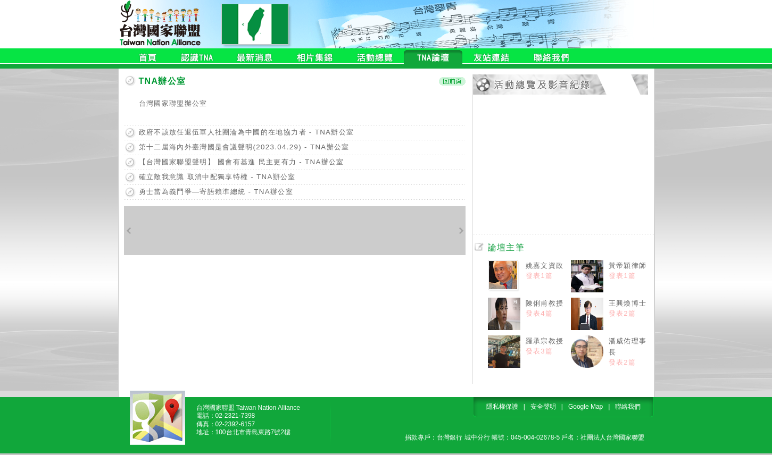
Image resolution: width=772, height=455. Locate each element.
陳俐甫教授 (545, 303)
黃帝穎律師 (628, 265)
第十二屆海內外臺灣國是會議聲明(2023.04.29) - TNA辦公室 (244, 147)
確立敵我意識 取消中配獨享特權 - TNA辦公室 (217, 177)
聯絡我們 (628, 406)
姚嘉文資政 (545, 265)
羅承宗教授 (545, 341)
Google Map (585, 406)
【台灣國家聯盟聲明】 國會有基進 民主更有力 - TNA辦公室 (241, 162)
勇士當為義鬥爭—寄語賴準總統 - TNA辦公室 (216, 192)
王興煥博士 (628, 303)
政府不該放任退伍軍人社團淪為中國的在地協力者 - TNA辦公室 (246, 132)
